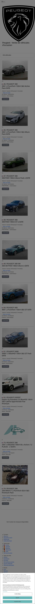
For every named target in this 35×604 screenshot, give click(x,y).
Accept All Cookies (17, 601)
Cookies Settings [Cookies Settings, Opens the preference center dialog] (17, 593)
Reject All (17, 597)
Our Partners (5, 591)
